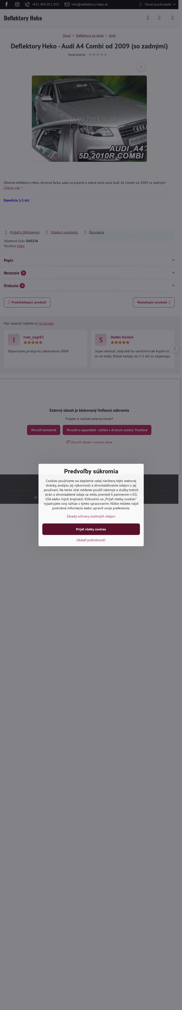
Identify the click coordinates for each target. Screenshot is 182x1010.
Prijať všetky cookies (91, 529)
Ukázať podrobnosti (91, 540)
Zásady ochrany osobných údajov (91, 516)
